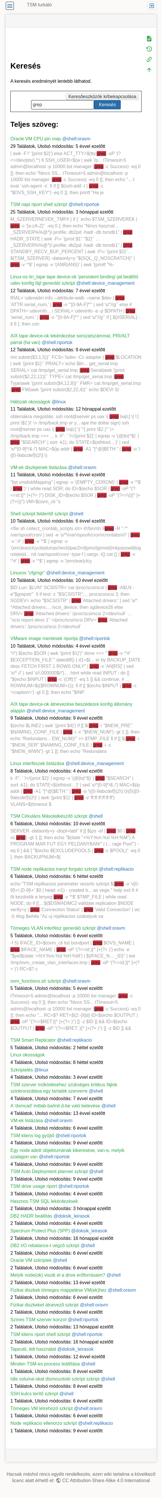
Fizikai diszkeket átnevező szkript (44, 1304)
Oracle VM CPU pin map (35, 138)
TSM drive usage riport (33, 1186)
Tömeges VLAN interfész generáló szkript (52, 928)
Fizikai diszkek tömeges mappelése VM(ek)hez (58, 1290)
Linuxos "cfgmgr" (27, 572)
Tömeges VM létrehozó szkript (41, 1408)
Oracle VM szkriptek (31, 1260)
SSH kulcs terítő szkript (34, 1393)
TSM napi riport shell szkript (38, 204)
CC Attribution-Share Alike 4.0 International (106, 1480)
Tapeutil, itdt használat (33, 1349)
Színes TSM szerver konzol (38, 1319)
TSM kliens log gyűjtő (32, 1135)
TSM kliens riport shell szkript (40, 1334)
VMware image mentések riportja (44, 638)
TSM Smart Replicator (33, 1040)
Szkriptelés (21, 1069)
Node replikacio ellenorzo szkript (43, 1423)
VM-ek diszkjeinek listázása (38, 467)
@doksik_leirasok (71, 1216)
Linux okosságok (27, 1054)
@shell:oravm (76, 138)
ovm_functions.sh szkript (35, 981)
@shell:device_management (105, 283)
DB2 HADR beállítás (31, 1216)
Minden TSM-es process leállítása (45, 1363)
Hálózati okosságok (30, 401)
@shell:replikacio (116, 869)
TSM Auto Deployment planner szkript (49, 1171)
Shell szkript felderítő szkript (39, 513)
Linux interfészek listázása (37, 763)
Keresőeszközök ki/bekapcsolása (102, 96)
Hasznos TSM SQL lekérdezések (44, 1201)
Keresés (107, 104)
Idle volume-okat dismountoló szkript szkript (54, 1378)
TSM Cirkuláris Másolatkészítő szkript (48, 816)
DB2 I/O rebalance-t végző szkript (44, 1245)
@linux (59, 401)
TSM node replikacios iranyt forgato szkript (53, 869)
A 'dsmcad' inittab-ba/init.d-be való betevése (55, 1105)
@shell (76, 513)
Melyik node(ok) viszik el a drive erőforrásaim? (57, 1275)
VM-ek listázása (26, 1120)
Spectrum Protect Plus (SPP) (40, 1230)
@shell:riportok (84, 204)
